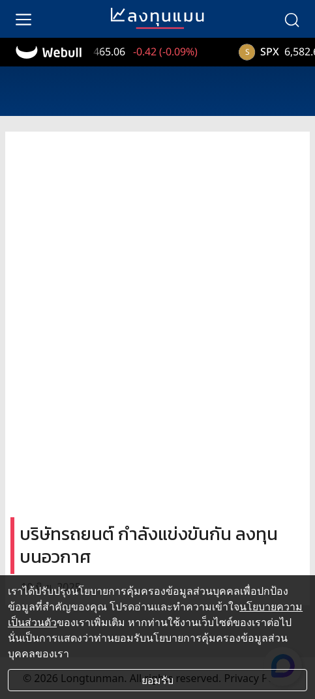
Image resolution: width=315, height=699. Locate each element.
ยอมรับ (157, 680)
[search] (291, 19)
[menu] (23, 19)
